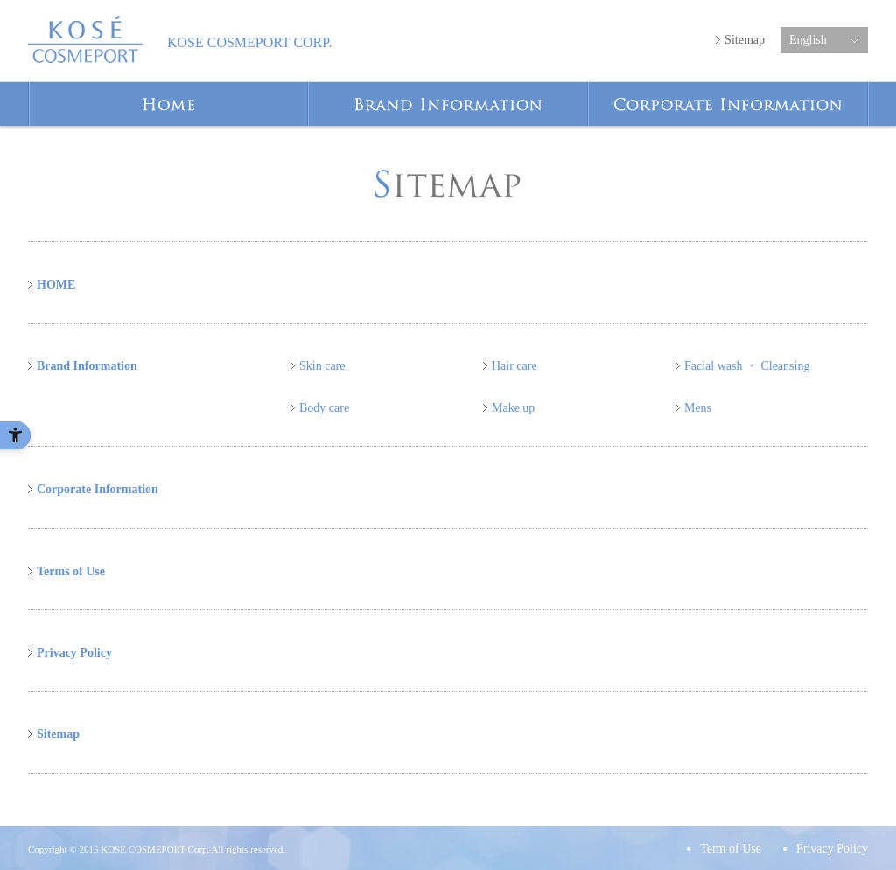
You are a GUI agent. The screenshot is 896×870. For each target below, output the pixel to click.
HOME (56, 284)
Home (307, 90)
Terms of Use (71, 571)
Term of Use (730, 848)
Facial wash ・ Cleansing (746, 365)
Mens (697, 407)
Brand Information (587, 90)
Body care (324, 407)
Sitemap (744, 39)
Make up (513, 407)
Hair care (514, 365)
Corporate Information (867, 90)
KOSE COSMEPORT (85, 39)
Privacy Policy (74, 652)
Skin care (322, 365)
